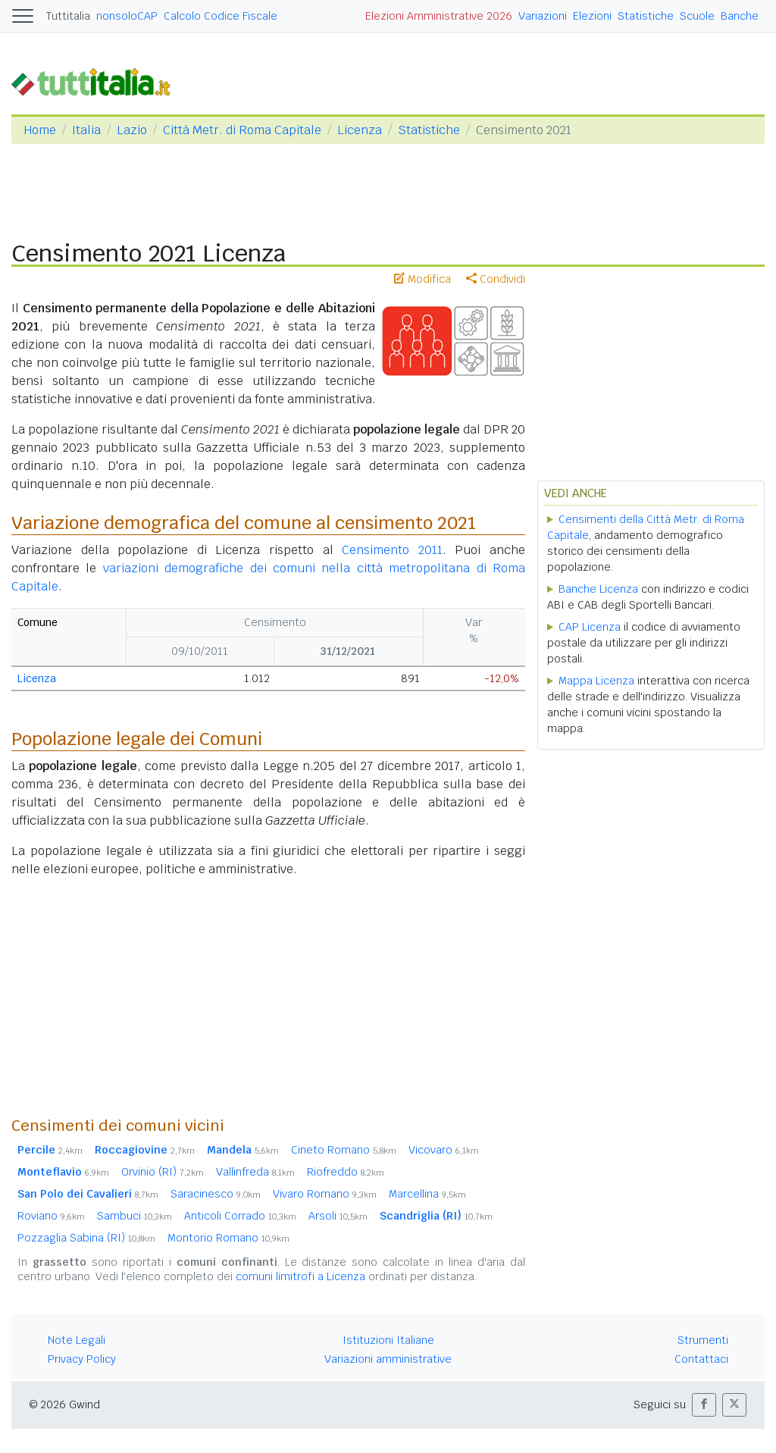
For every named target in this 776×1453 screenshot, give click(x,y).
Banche (740, 16)
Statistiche (646, 16)
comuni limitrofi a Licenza (300, 1276)
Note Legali (76, 1340)
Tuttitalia (68, 16)
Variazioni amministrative (388, 1359)
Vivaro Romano (325, 1194)
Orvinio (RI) (162, 1172)
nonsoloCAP (127, 16)
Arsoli (338, 1216)
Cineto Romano (343, 1150)
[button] (704, 1405)
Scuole (697, 16)
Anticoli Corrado (240, 1216)
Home (39, 130)
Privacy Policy (82, 1359)
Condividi (495, 279)
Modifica (422, 279)
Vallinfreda (255, 1172)
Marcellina (427, 1194)
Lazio (132, 130)
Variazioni (542, 16)
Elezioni (592, 16)
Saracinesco (216, 1194)
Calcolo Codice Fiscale (220, 16)
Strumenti (702, 1340)
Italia (86, 130)
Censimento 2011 (392, 550)
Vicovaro (443, 1150)
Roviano (51, 1216)
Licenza (359, 130)
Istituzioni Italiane (388, 1340)
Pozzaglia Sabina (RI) (86, 1238)
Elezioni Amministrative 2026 (438, 16)
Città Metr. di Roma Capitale (242, 130)
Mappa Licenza (596, 680)
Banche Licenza (598, 589)
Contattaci (701, 1359)
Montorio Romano (228, 1238)
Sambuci (134, 1216)
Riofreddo (345, 1172)
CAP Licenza (590, 627)
